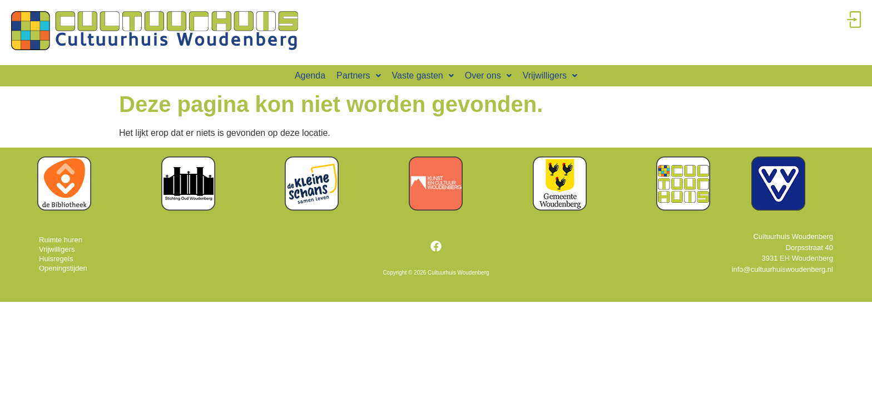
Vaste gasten (423, 75)
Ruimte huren (60, 240)
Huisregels (56, 259)
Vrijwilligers (550, 75)
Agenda (310, 75)
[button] (358, 76)
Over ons (488, 75)
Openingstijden (63, 268)
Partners (358, 75)
